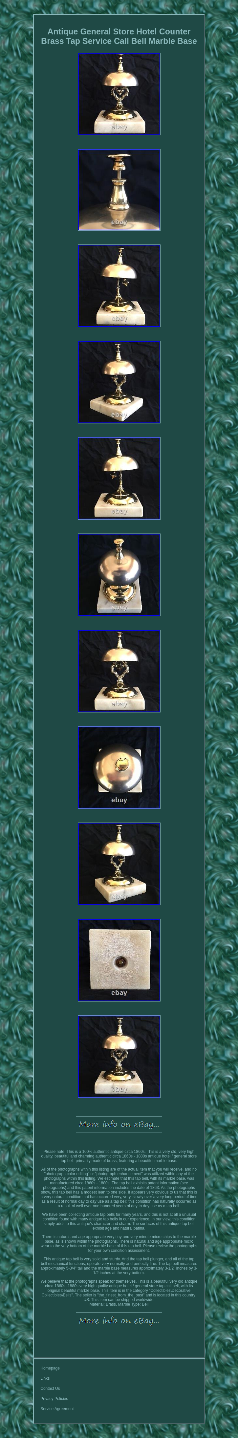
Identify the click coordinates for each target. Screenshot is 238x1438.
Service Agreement (57, 1409)
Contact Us (50, 1388)
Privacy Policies (54, 1398)
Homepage (50, 1368)
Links (45, 1378)
